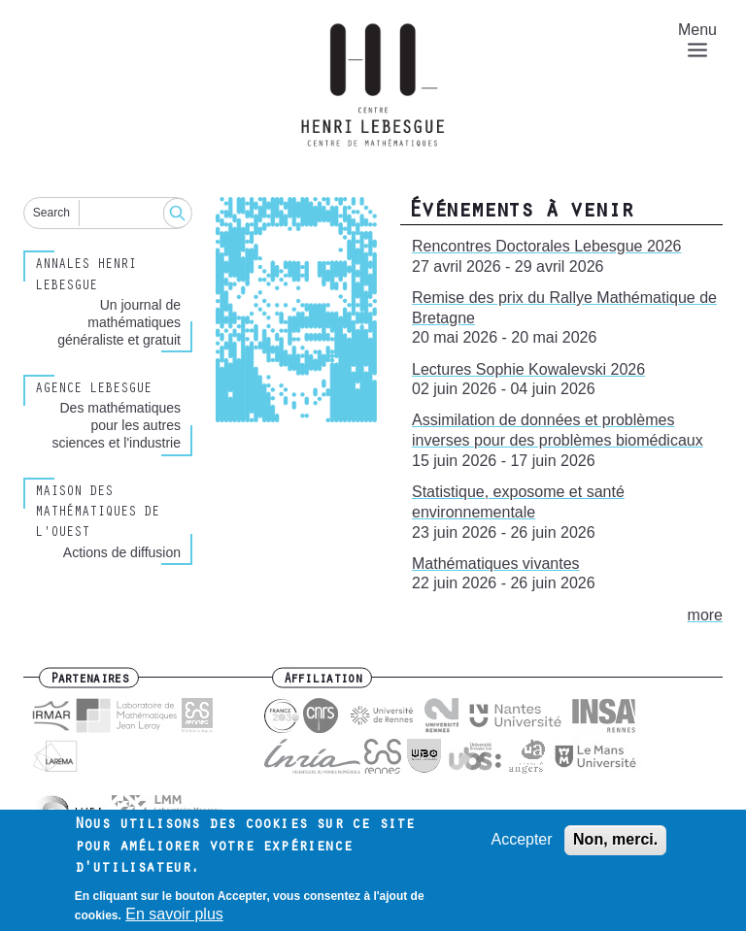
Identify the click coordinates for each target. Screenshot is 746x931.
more (705, 615)
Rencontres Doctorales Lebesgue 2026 (547, 246)
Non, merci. (615, 847)
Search (51, 212)
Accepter (521, 847)
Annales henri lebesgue (85, 276)
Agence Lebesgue (93, 390)
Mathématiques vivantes (496, 563)
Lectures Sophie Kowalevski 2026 (528, 369)
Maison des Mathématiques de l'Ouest (97, 513)
